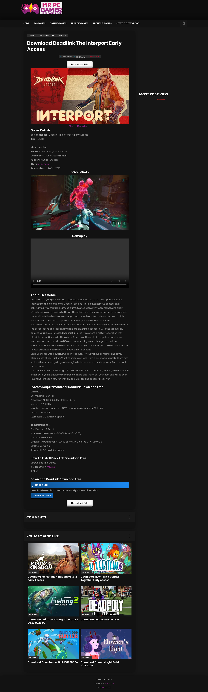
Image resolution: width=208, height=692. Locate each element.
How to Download (128, 23)
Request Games (102, 23)
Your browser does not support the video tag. (79, 264)
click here (42, 164)
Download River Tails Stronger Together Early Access (101, 579)
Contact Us (101, 680)
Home (26, 23)
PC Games (40, 23)
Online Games (58, 23)
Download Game (42, 497)
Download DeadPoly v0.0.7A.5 (100, 620)
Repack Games (79, 23)
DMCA (109, 680)
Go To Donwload (79, 126)
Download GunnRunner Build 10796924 (53, 663)
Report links (93, 56)
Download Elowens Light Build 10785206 (100, 664)
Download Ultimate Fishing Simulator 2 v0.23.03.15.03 (52, 622)
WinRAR (50, 468)
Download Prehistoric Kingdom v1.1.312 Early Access (53, 579)
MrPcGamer (106, 688)
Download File (79, 64)
